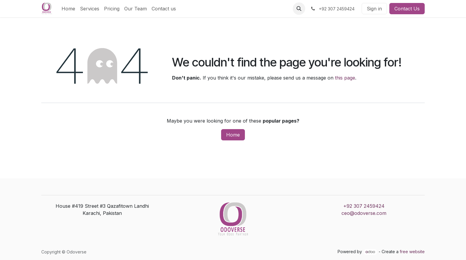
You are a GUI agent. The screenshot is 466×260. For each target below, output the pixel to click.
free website (412, 251)
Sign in (374, 9)
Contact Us (407, 9)
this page (345, 78)
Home (233, 135)
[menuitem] (68, 9)
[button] (299, 8)
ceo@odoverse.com (363, 213)
